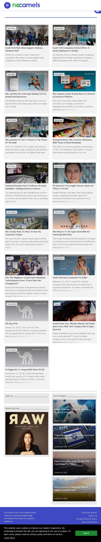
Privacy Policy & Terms (87, 519)
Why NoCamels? (89, 512)
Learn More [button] (9, 538)
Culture (10, 258)
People (57, 304)
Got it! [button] (86, 533)
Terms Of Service (89, 522)
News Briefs (59, 28)
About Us (92, 515)
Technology (11, 28)
